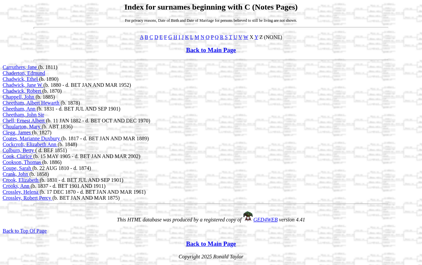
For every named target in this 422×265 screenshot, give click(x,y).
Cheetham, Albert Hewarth (32, 103)
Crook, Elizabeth (21, 180)
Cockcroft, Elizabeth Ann (30, 144)
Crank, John (16, 174)
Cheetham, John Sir (23, 114)
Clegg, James (17, 132)
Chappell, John (19, 97)
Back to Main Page (211, 50)
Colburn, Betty (19, 150)
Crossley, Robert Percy (27, 198)
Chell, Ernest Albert (24, 120)
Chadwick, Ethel (21, 79)
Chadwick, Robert (22, 91)
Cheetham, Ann (20, 109)
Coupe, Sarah (17, 168)
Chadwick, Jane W (23, 85)
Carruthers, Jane (20, 67)
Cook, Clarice (18, 156)
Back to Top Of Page (25, 231)
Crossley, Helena (21, 192)
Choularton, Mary (22, 126)
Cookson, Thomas (22, 162)
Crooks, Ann (17, 186)
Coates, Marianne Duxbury (32, 138)
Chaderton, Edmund (24, 73)
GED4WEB (266, 219)
